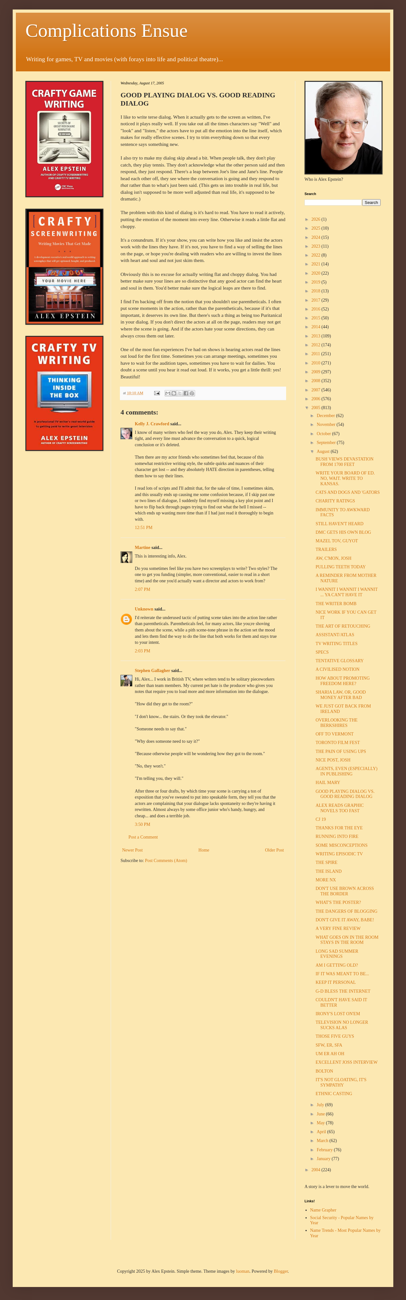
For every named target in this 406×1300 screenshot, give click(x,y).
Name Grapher (323, 1210)
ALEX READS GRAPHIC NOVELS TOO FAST (340, 808)
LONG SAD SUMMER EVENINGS (337, 954)
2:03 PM (142, 651)
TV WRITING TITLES (336, 643)
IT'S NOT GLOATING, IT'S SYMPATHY (341, 1082)
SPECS (322, 652)
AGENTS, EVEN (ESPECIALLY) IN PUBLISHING (346, 771)
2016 (316, 309)
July (321, 1104)
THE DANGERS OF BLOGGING (346, 911)
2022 (316, 255)
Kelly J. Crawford (152, 423)
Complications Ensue (106, 30)
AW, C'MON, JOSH (333, 558)
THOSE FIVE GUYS (335, 1036)
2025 (316, 228)
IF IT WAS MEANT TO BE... (342, 973)
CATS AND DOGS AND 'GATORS (348, 492)
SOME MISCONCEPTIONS (342, 845)
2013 (316, 336)
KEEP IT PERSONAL (336, 982)
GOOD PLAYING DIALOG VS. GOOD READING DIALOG (345, 794)
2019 (316, 282)
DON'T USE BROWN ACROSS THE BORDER (345, 891)
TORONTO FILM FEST (338, 742)
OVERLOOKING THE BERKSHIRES (336, 723)
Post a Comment (143, 837)
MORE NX (326, 880)
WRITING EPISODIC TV (339, 854)
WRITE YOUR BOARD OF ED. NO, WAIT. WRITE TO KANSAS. (345, 478)
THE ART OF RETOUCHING (343, 626)
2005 (316, 407)
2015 (316, 318)
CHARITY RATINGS (335, 501)
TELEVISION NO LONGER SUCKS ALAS (342, 1025)
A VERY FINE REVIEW (338, 928)
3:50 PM (142, 824)
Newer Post (132, 850)
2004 (316, 1169)
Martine (142, 547)
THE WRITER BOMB (336, 603)
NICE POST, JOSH (333, 760)
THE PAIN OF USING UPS (341, 751)
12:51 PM (144, 527)
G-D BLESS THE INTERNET (343, 991)
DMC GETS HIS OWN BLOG (343, 532)
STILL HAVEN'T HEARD (339, 523)
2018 (316, 291)
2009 (316, 371)
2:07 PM (142, 589)
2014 (316, 326)
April (322, 1131)
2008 (316, 380)
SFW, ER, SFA (329, 1045)
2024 (316, 237)
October (324, 433)
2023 (316, 246)
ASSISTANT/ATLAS (335, 634)
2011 (316, 353)
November (327, 424)
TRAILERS (326, 549)
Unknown (144, 609)
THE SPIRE (326, 862)
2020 (316, 273)
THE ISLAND (329, 871)
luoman (242, 1271)
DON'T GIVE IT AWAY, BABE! (345, 920)
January (324, 1158)
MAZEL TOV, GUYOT (337, 541)
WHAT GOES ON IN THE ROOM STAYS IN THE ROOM (347, 940)
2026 (316, 219)
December (326, 415)
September (327, 442)
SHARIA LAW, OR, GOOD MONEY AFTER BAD (341, 695)
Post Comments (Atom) (166, 860)
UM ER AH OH (330, 1053)
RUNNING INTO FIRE (337, 836)
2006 (316, 398)
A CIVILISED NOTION (337, 669)
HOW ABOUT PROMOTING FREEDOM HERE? (343, 681)
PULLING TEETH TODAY (341, 567)
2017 (316, 300)
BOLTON (324, 1071)
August (324, 451)
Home (204, 850)
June (321, 1114)
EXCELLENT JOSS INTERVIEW (346, 1062)
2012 (316, 345)
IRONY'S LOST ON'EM (338, 1013)
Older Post (274, 850)
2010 (316, 363)
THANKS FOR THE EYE (339, 828)
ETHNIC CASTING (334, 1093)
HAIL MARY (328, 782)
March (323, 1140)
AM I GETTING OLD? (337, 965)
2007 (316, 390)
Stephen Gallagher (152, 670)
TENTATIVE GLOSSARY (340, 660)
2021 (316, 264)
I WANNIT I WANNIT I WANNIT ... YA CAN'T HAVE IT (347, 592)
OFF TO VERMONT (335, 734)
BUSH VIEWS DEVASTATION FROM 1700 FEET (345, 462)
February (325, 1149)
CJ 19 (321, 819)
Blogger (281, 1271)
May (321, 1122)
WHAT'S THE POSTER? (338, 902)
